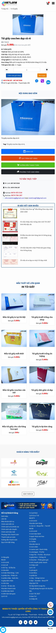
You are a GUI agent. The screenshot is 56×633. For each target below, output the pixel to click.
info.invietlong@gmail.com (14, 198)
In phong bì (33, 570)
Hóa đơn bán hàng (35, 523)
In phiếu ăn (33, 575)
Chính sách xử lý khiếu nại (10, 527)
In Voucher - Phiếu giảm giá (38, 560)
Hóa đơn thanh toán (8, 588)
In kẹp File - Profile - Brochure (39, 554)
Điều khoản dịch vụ (7, 521)
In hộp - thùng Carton (37, 578)
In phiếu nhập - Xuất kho (9, 578)
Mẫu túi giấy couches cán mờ (14, 391)
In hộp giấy (5, 557)
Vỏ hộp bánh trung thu (37, 586)
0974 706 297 (7, 80)
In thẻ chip (5, 583)
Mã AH (3, 560)
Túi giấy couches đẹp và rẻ (15, 144)
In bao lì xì (32, 596)
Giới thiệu (4, 516)
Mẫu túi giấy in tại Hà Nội (14, 317)
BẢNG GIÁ (28, 151)
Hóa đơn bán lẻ (34, 544)
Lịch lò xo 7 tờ (34, 515)
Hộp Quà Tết (33, 583)
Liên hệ (3, 519)
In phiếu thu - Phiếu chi (9, 575)
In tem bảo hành (35, 534)
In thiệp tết (33, 599)
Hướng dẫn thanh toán (9, 540)
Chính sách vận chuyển (9, 529)
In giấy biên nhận (7, 581)
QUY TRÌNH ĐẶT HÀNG (28, 158)
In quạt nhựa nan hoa (36, 536)
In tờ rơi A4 (33, 531)
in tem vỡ (4, 565)
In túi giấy (14, 9)
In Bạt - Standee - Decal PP (38, 581)
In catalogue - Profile (36, 552)
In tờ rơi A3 (33, 521)
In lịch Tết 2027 (34, 594)
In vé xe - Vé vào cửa (8, 586)
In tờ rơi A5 (5, 562)
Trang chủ (4, 9)
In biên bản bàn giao (8, 594)
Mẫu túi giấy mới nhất (14, 353)
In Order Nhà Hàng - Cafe (10, 573)
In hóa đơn (5, 570)
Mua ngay (42, 75)
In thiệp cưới (33, 565)
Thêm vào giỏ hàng (14, 75)
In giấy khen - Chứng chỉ (37, 557)
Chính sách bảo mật (8, 532)
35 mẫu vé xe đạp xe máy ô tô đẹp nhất (33, 260)
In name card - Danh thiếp (38, 549)
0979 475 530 (16, 192)
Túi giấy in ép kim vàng (42, 426)
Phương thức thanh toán (10, 534)
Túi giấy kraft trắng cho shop (42, 318)
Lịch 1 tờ (32, 568)
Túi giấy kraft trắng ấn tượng (42, 354)
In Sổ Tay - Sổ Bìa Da (8, 568)
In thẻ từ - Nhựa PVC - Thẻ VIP (39, 526)
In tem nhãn (33, 547)
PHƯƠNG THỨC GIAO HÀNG (28, 171)
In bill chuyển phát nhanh (38, 562)
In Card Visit (33, 513)
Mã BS (31, 528)
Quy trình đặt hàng (8, 542)
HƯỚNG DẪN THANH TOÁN (28, 165)
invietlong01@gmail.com (37, 198)
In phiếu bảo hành (7, 591)
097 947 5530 (17, 80)
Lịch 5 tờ (4, 596)
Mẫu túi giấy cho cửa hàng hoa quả (14, 427)
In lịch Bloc (33, 573)
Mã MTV (32, 518)
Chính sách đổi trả (7, 524)
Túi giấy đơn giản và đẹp (42, 390)
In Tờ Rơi (32, 541)
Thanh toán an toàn (8, 537)
